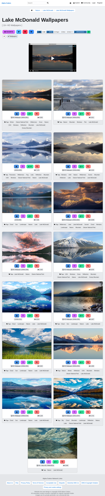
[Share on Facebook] (31, 32)
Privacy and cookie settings (52, 487)
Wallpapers (12, 36)
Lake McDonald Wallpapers (65, 10)
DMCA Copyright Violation (89, 483)
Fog (27, 174)
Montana (15, 125)
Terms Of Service (38, 483)
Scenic (90, 174)
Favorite (8, 32)
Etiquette (62, 483)
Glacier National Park (22, 122)
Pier (85, 122)
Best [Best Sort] (63, 32)
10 (30, 166)
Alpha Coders (6, 3)
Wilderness (33, 122)
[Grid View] (39, 32)
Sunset (87, 224)
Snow (40, 122)
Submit (76, 3)
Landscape (23, 224)
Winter (12, 122)
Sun (16, 224)
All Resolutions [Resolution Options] (80, 32)
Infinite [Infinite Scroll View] (49, 32)
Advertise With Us (73, 483)
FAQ (17, 483)
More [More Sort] (70, 32)
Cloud (11, 224)
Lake (32, 174)
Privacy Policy (25, 483)
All (4, 36)
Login (93, 3)
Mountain (31, 125)
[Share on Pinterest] (25, 32)
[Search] (47, 3)
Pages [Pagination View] (56, 32)
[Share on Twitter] (18, 32)
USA (9, 125)
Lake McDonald (48, 10)
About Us (10, 483)
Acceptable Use (51, 483)
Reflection (23, 125)
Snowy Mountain (27, 128)
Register (100, 3)
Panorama (12, 174)
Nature (37, 10)
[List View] (44, 32)
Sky (63, 420)
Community (85, 3)
